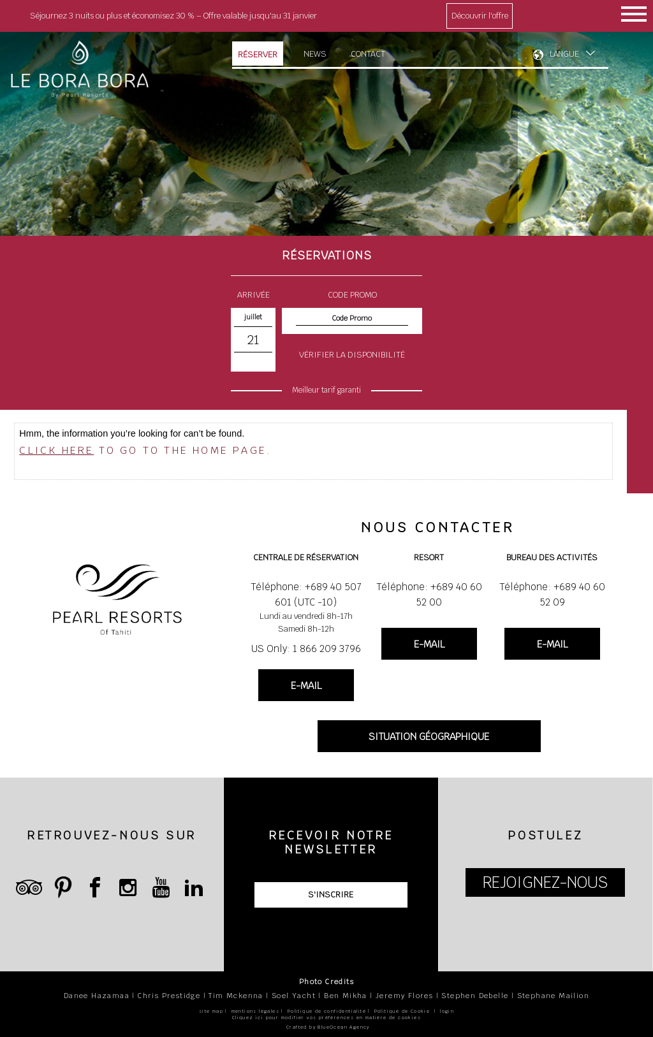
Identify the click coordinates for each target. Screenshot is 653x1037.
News (315, 53)
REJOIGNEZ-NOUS (545, 882)
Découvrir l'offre (479, 15)
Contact (368, 53)
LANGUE (564, 54)
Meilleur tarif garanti (326, 390)
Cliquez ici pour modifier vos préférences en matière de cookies (326, 1017)
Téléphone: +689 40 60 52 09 (552, 594)
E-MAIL (306, 685)
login (447, 1011)
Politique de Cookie (402, 1011)
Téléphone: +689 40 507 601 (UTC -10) (306, 594)
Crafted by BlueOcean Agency (328, 1027)
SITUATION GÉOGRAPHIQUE (429, 736)
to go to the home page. (145, 450)
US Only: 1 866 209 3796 (306, 648)
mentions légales (255, 1011)
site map (211, 1011)
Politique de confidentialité (327, 1011)
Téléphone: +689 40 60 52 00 (429, 594)
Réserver (257, 54)
